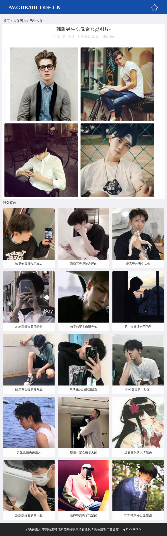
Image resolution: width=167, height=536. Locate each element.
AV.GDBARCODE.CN (34, 7)
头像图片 (19, 21)
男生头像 (36, 21)
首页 (6, 21)
